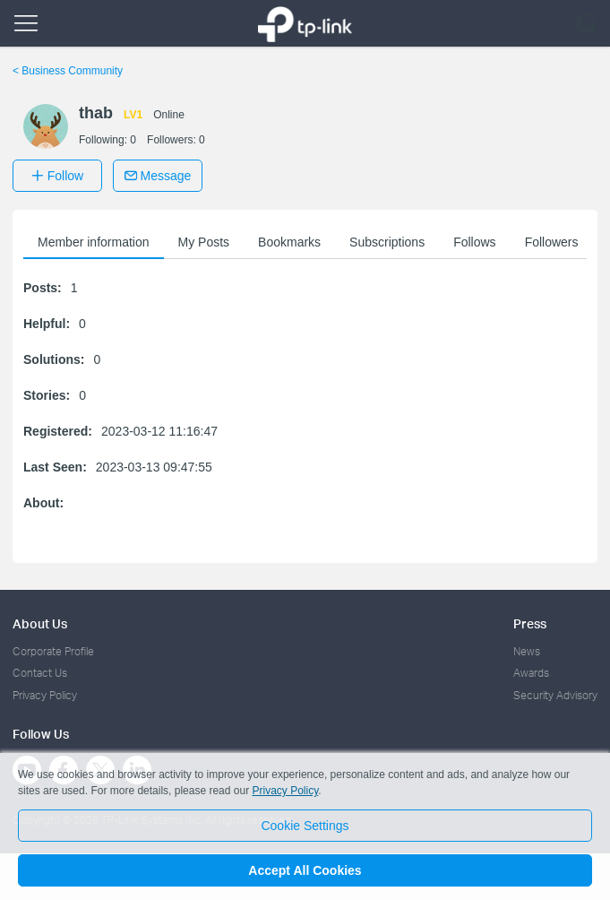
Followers (552, 242)
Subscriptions (387, 242)
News (526, 651)
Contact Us (40, 672)
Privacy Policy (45, 695)
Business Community (68, 71)
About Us (40, 623)
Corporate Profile (53, 651)
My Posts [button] (204, 242)
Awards (531, 672)
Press (529, 623)
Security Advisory (555, 695)
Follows (474, 242)
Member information (94, 242)
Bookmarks (289, 242)
